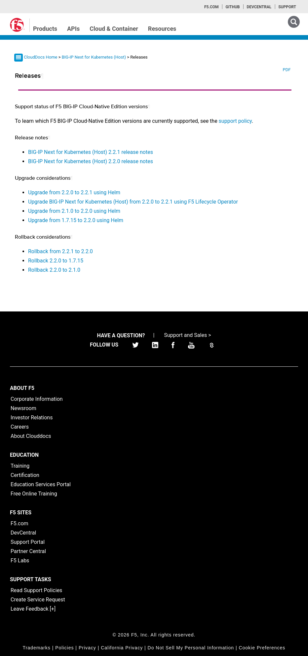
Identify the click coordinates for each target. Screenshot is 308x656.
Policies (64, 647)
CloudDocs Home (40, 57)
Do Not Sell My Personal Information (191, 647)
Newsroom (23, 408)
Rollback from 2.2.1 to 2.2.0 (60, 251)
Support (287, 7)
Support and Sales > (187, 335)
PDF (286, 69)
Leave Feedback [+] (33, 609)
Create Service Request (38, 599)
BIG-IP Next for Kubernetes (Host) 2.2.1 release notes (90, 152)
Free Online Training (34, 494)
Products (45, 28)
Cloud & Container (114, 28)
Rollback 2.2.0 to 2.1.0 (54, 270)
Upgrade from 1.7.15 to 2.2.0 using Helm (75, 220)
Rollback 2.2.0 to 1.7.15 (55, 261)
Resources (162, 28)
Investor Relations (32, 417)
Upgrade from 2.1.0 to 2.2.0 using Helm (74, 211)
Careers (20, 427)
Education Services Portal (41, 484)
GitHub (232, 7)
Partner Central (28, 551)
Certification (25, 475)
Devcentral (259, 7)
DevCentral (23, 533)
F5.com (211, 7)
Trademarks (37, 647)
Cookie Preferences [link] (262, 647)
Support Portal (28, 542)
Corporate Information (37, 399)
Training (20, 466)
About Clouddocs (31, 436)
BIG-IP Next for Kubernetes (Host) (94, 57)
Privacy (87, 647)
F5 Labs (20, 560)
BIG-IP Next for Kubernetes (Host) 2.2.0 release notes (90, 161)
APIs (73, 28)
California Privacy (122, 647)
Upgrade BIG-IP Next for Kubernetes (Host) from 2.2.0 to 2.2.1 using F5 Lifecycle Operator (133, 202)
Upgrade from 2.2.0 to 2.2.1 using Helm (74, 192)
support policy (235, 121)
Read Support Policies (36, 590)
